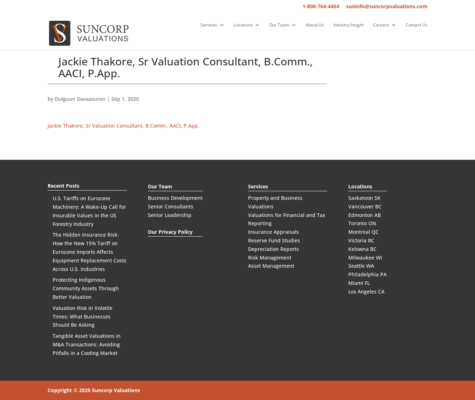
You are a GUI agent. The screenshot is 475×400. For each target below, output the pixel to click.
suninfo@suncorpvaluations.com (386, 7)
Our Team (279, 25)
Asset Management (271, 265)
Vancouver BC (365, 206)
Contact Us (416, 25)
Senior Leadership (170, 215)
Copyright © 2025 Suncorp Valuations (94, 390)
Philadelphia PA (367, 274)
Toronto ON (362, 223)
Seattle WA (361, 265)
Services (208, 25)
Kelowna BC (362, 249)
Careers (381, 25)
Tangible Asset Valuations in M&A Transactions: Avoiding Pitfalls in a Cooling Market (87, 344)
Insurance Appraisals (273, 231)
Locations (243, 25)
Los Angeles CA (366, 291)
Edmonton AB (364, 215)
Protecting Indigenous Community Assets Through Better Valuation (86, 288)
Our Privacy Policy (170, 231)
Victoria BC (361, 240)
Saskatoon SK (364, 197)
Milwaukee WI (365, 257)
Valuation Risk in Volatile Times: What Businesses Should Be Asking (82, 317)
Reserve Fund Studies (274, 240)
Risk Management (269, 257)
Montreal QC (363, 231)
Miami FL (359, 283)
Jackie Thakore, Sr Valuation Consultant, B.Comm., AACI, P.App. (123, 125)
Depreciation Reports (273, 249)
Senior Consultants (170, 206)
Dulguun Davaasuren (80, 98)
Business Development (175, 197)
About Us (315, 25)
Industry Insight (348, 25)
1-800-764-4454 (320, 7)
